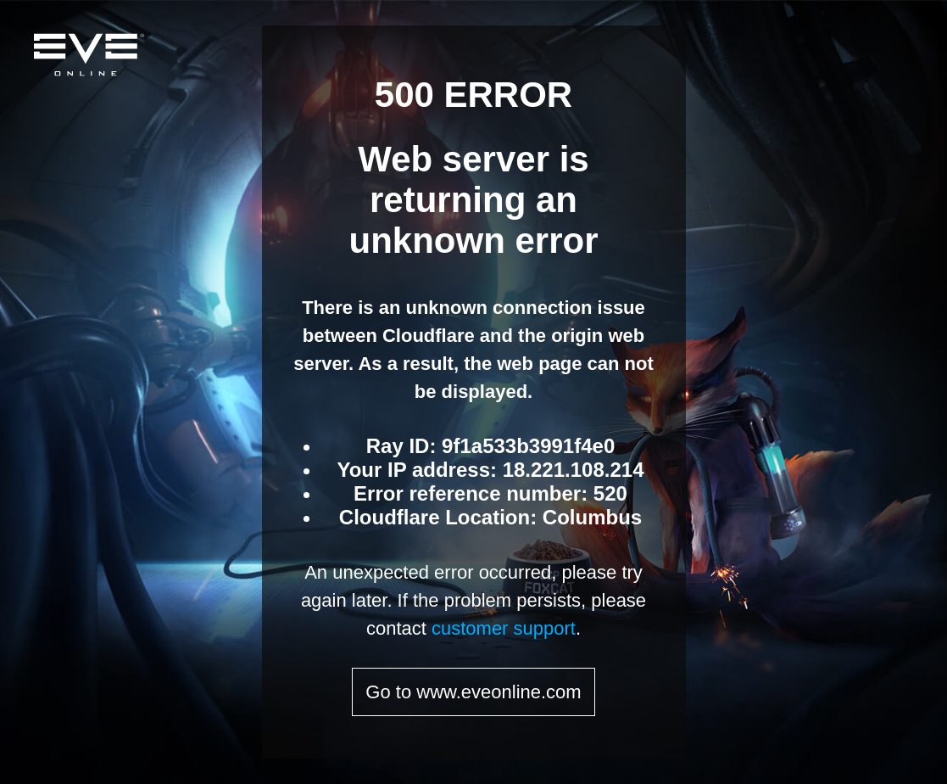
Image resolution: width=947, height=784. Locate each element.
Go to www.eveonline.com (473, 692)
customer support (504, 628)
